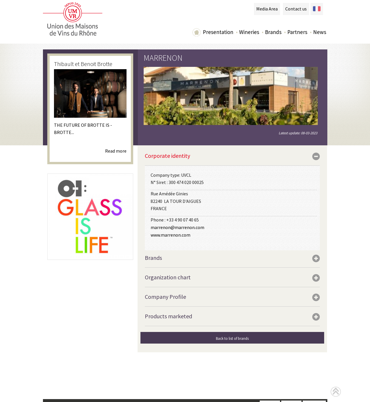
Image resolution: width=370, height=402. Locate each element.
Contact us (296, 9)
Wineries (249, 31)
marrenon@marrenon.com (177, 227)
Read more (116, 151)
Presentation (218, 31)
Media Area (267, 9)
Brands (273, 31)
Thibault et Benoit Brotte (83, 63)
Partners (297, 31)
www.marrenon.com (170, 235)
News (319, 31)
